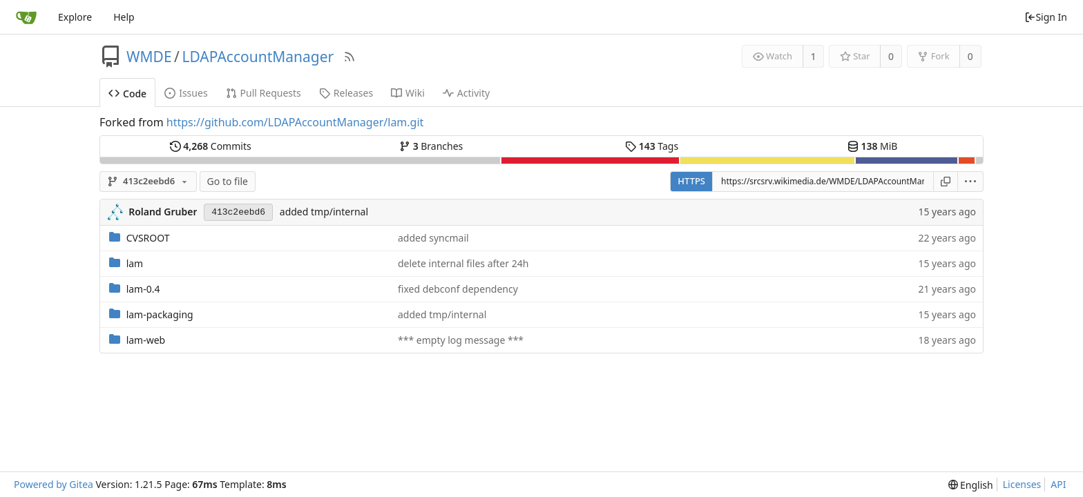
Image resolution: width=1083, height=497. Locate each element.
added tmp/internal (324, 211)
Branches (431, 146)
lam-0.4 (143, 288)
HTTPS (691, 181)
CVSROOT (148, 237)
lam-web (146, 340)
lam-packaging (159, 314)
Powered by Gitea (53, 484)
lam (135, 263)
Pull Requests (263, 92)
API (1058, 484)
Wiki (408, 92)
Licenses (1022, 484)
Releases (346, 92)
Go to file (227, 181)
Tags (651, 146)
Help (124, 16)
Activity (466, 92)
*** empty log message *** (461, 340)
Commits (210, 146)
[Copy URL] (945, 181)
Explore (75, 16)
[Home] (26, 17)
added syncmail (433, 237)
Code (127, 93)
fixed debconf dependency (458, 288)
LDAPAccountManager (258, 57)
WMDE (149, 57)
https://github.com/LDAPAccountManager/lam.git (295, 122)
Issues (185, 92)
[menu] (971, 181)
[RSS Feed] (349, 56)
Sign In (1045, 16)
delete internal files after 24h (463, 263)
